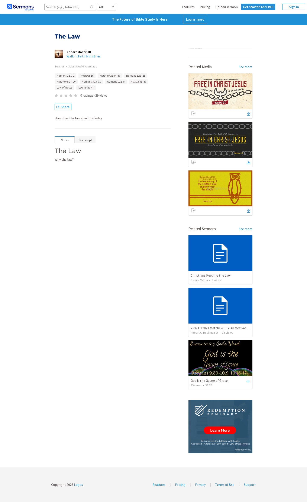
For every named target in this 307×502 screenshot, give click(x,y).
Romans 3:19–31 (91, 81)
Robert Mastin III (79, 52)
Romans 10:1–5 (116, 81)
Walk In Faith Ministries (84, 56)
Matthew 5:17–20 (66, 81)
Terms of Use (224, 484)
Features (188, 7)
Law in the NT (86, 87)
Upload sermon (226, 7)
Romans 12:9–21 (135, 75)
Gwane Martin (199, 280)
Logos (78, 484)
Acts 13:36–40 (138, 81)
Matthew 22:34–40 (110, 75)
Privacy (200, 484)
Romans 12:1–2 (65, 75)
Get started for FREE (258, 7)
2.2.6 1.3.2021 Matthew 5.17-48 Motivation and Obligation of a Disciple (241, 328)
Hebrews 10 (87, 75)
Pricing (205, 7)
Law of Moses (64, 87)
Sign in (294, 7)
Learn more (195, 19)
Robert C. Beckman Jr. (205, 333)
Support (250, 484)
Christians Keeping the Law (210, 275)
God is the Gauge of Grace (209, 380)
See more (245, 67)
